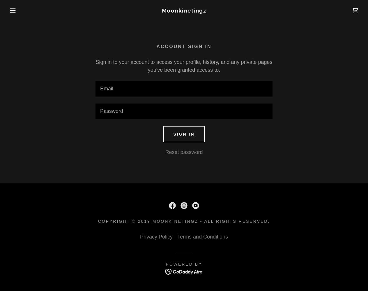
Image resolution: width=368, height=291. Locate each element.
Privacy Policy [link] (156, 237)
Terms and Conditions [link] (202, 237)
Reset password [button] (184, 152)
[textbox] (184, 89)
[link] (184, 11)
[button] (18, 10)
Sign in (183, 134)
